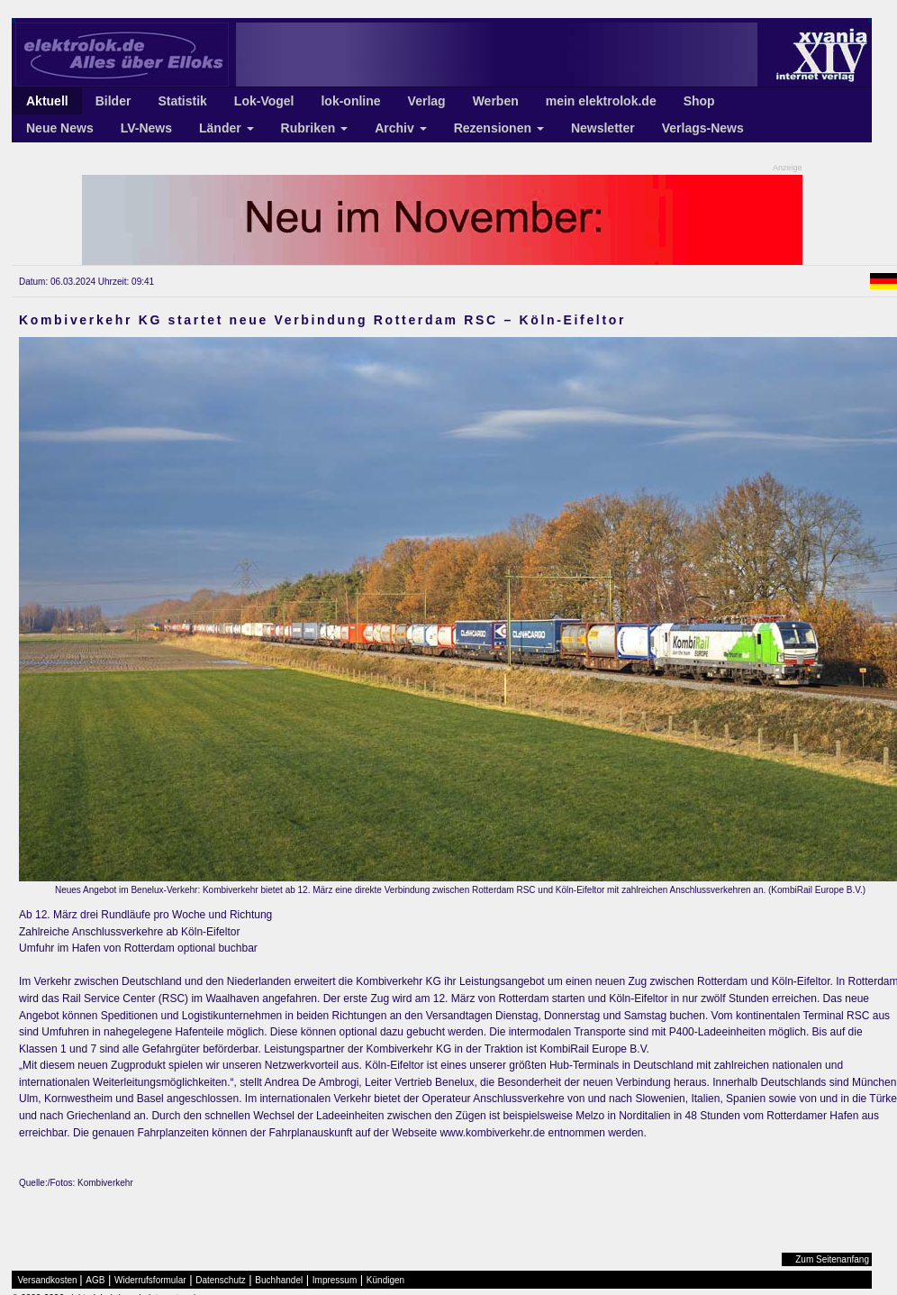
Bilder (113, 101)
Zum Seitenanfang (832, 1259)
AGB (95, 1280)
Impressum (335, 1280)
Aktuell (47, 101)
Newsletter (603, 128)
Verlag (427, 101)
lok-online (350, 101)
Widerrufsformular (150, 1280)
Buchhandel (279, 1280)
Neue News (60, 128)
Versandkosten (47, 1280)
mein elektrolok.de (601, 101)
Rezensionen (499, 128)
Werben (496, 101)
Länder (226, 128)
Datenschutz (220, 1280)
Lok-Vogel (264, 101)
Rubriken (315, 128)
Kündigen (385, 1280)
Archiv (400, 128)
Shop (699, 101)
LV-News (146, 128)
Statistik (182, 101)
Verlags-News (703, 128)
